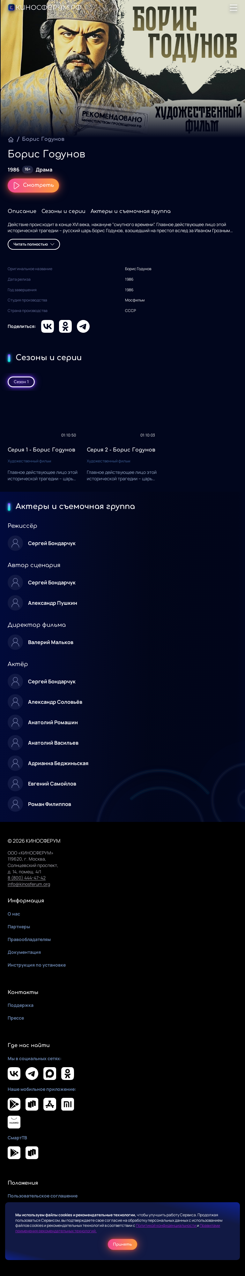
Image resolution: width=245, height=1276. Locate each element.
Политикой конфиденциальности (166, 1225)
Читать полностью (33, 244)
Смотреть (33, 185)
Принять (122, 1244)
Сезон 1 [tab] (21, 382)
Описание (22, 211)
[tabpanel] (122, 441)
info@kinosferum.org (29, 884)
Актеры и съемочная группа (131, 211)
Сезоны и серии (63, 211)
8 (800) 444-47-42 (27, 878)
